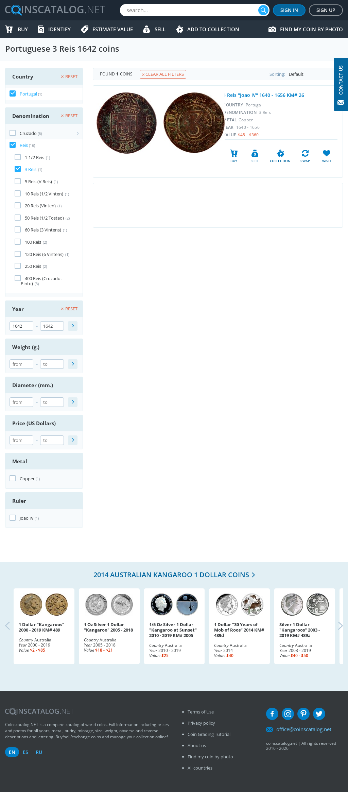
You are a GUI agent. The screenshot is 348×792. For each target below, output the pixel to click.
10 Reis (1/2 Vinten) (44, 194)
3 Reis (30, 169)
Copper (27, 479)
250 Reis (33, 266)
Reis (24, 145)
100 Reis (33, 242)
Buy (23, 29)
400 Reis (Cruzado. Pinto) (41, 281)
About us (197, 745)
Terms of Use (201, 712)
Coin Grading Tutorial (209, 734)
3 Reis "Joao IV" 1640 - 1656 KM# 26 (263, 95)
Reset (69, 76)
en (12, 752)
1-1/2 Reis (34, 157)
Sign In (289, 10)
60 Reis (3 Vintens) (43, 230)
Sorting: (306, 74)
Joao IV (27, 518)
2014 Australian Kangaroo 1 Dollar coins (171, 574)
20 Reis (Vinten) (40, 206)
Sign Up (325, 10)
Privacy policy (201, 723)
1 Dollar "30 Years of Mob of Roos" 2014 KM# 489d (239, 630)
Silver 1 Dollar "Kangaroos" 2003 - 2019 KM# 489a (299, 630)
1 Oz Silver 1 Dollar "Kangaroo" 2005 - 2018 (108, 627)
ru (39, 752)
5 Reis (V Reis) (38, 181)
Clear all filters (163, 74)
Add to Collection (213, 29)
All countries (200, 768)
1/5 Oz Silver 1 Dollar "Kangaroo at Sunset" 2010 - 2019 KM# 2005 (173, 630)
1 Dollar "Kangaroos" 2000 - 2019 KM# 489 (41, 627)
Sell (160, 29)
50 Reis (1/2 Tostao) (44, 218)
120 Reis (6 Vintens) (44, 254)
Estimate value (112, 29)
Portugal (28, 94)
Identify (59, 29)
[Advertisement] (218, 205)
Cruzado (28, 133)
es (25, 752)
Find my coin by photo (311, 29)
